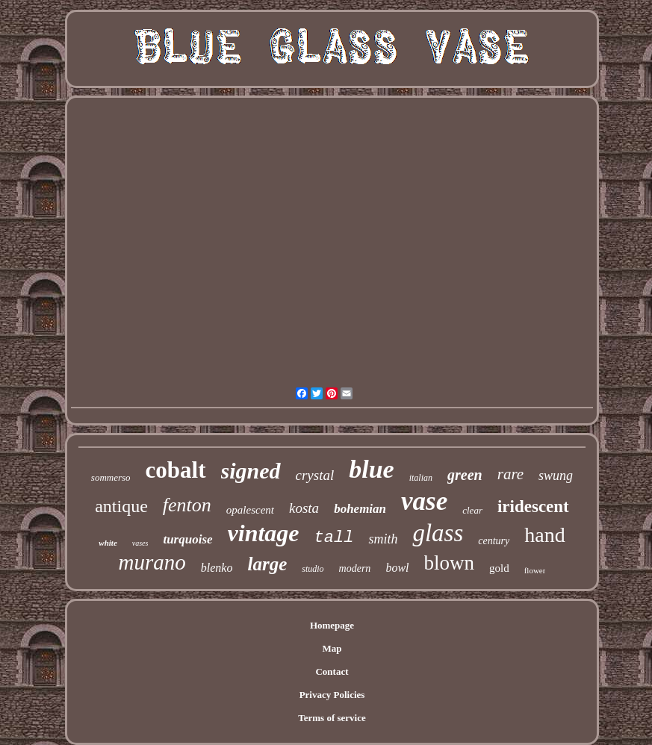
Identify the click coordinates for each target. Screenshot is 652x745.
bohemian (360, 509)
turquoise (187, 539)
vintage (263, 533)
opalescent (250, 510)
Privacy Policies (332, 694)
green (464, 475)
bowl (397, 567)
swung (555, 475)
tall (334, 538)
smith (382, 539)
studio (312, 569)
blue (371, 469)
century (493, 540)
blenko (217, 567)
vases (140, 543)
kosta (304, 508)
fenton (187, 505)
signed (251, 470)
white (108, 542)
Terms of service (332, 717)
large (267, 564)
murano (152, 562)
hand (544, 534)
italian (420, 478)
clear (472, 510)
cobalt (176, 470)
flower (535, 570)
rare (510, 474)
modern (355, 568)
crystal (315, 475)
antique (121, 506)
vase (424, 501)
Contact (331, 671)
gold (499, 568)
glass (437, 533)
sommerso (111, 477)
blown (449, 563)
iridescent (533, 506)
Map (331, 648)
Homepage (332, 625)
